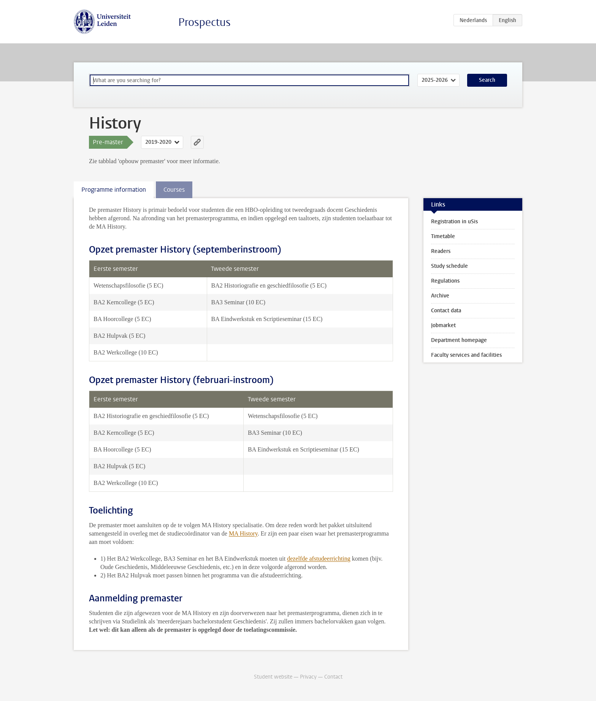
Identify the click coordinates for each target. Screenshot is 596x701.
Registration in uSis (454, 221)
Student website (273, 676)
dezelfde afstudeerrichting (318, 558)
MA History (243, 533)
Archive (440, 295)
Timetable (443, 236)
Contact (333, 676)
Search (487, 80)
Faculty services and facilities (466, 355)
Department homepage (459, 340)
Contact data (446, 310)
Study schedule (449, 266)
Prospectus (204, 22)
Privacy (308, 676)
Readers (440, 251)
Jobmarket (443, 325)
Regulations (445, 281)
